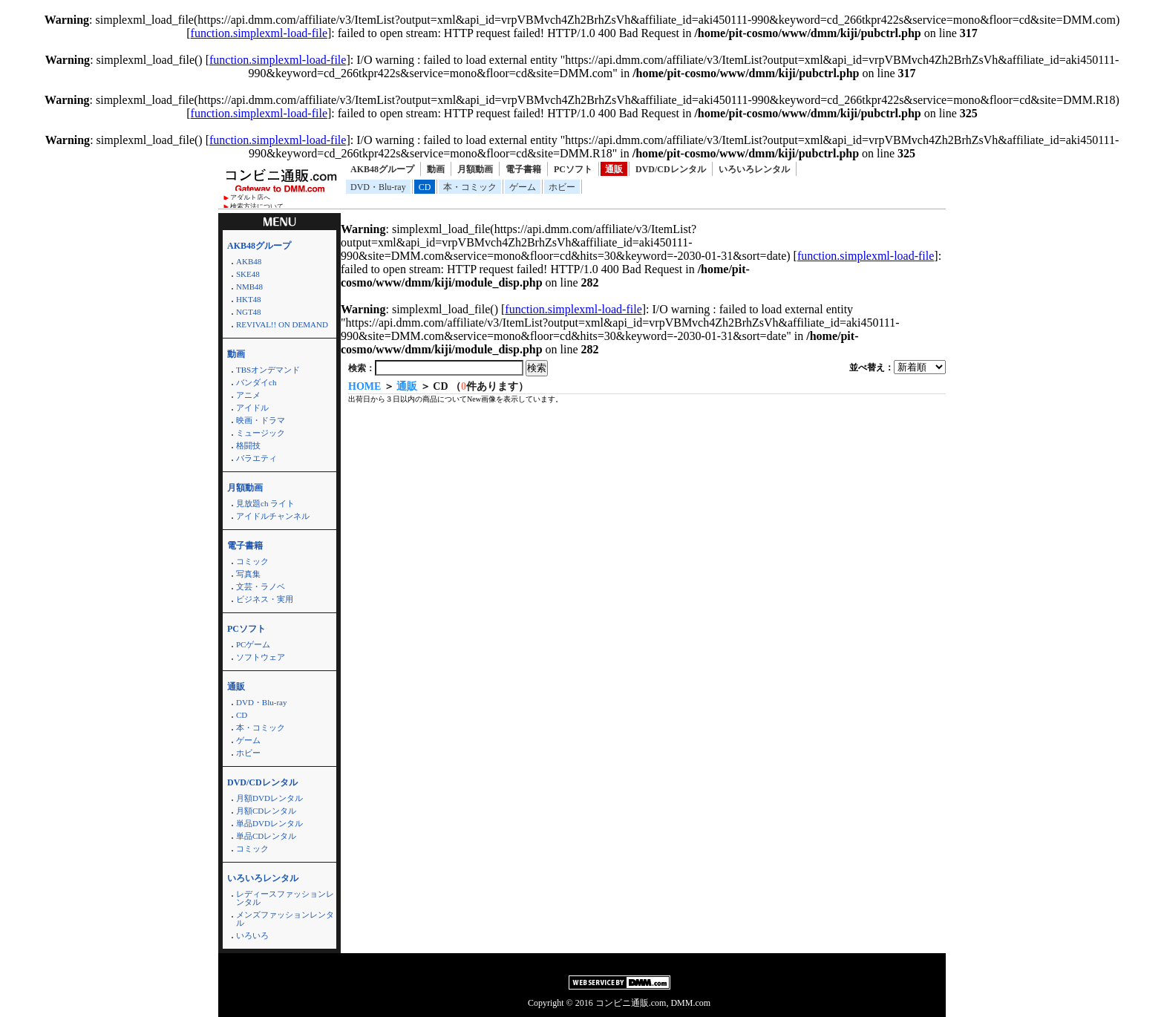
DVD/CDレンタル (670, 169)
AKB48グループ (382, 169)
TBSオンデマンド (268, 369)
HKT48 (248, 299)
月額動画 (475, 169)
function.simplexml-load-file (259, 33)
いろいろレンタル (754, 169)
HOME (364, 386)
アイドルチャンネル (273, 515)
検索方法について (257, 206)
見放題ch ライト (265, 503)
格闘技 (248, 445)
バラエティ (256, 458)
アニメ (248, 394)
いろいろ (252, 935)
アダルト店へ (250, 197)
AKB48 (248, 261)
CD (425, 187)
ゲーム (522, 187)
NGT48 (248, 311)
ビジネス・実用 (264, 599)
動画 (436, 169)
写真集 (248, 573)
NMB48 (249, 286)
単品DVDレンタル (269, 823)
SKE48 (248, 273)
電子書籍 (523, 169)
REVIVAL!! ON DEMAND (282, 324)
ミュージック (260, 432)
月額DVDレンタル (269, 798)
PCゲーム (253, 644)
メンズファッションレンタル (285, 918)
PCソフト (573, 169)
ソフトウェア (260, 657)
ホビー (562, 187)
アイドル (252, 407)
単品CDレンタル (266, 835)
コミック (252, 561)
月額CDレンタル (266, 810)
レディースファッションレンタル (285, 897)
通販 (614, 169)
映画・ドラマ (260, 420)
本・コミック (470, 187)
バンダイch (256, 382)
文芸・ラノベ (260, 586)
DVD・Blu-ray (378, 187)
